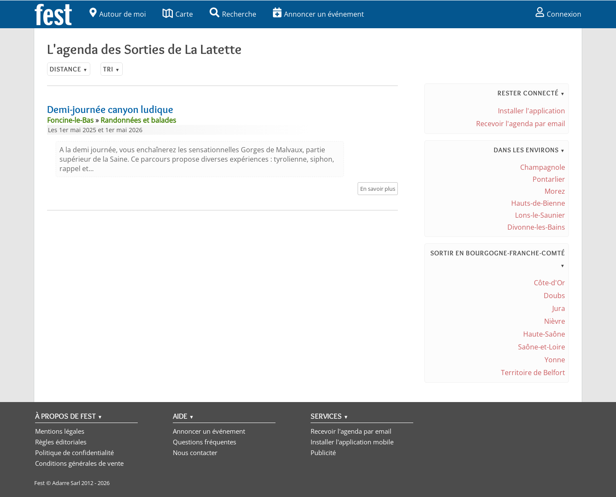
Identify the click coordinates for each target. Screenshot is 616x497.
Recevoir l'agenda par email (520, 123)
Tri (111, 69)
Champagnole (542, 167)
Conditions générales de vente (79, 463)
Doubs (554, 295)
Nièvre (554, 321)
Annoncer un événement (318, 14)
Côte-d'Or (549, 282)
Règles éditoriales (60, 442)
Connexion (558, 14)
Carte (178, 14)
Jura (558, 308)
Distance (69, 69)
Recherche (233, 14)
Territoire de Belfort (533, 372)
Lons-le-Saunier (540, 215)
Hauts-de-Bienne (538, 203)
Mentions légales (59, 431)
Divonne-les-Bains (536, 227)
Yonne (555, 359)
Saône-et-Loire (541, 347)
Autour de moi (117, 14)
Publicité (323, 452)
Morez (555, 191)
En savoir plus (377, 188)
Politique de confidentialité (74, 452)
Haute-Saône (544, 334)
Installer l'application (531, 110)
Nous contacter (195, 452)
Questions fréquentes (204, 442)
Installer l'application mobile (352, 442)
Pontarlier (549, 179)
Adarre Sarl (66, 483)
